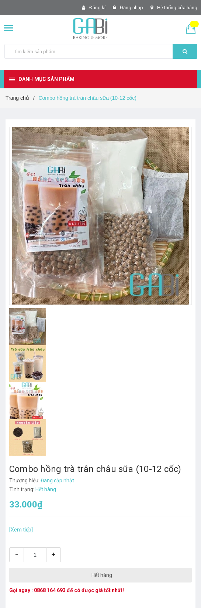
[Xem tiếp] (21, 530)
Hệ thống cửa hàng (177, 7)
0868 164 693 (50, 590)
